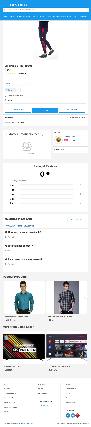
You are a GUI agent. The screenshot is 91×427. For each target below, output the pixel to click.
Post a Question (77, 220)
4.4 (66, 140)
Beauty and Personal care (57, 16)
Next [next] (86, 298)
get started (42, 405)
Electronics (73, 16)
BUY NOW (44, 110)
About (68, 384)
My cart (40, 389)
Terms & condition (10, 407)
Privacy (6, 412)
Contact (7, 389)
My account (41, 384)
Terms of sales (9, 398)
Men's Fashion (9, 16)
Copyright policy (10, 393)
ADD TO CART (18, 110)
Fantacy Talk (70, 402)
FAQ (5, 384)
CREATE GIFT (72, 110)
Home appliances (39, 16)
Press (68, 393)
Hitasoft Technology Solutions (22, 423)
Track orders (42, 393)
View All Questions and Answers (20, 226)
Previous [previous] (5, 298)
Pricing (68, 398)
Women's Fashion (23, 16)
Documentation (71, 389)
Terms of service (10, 402)
